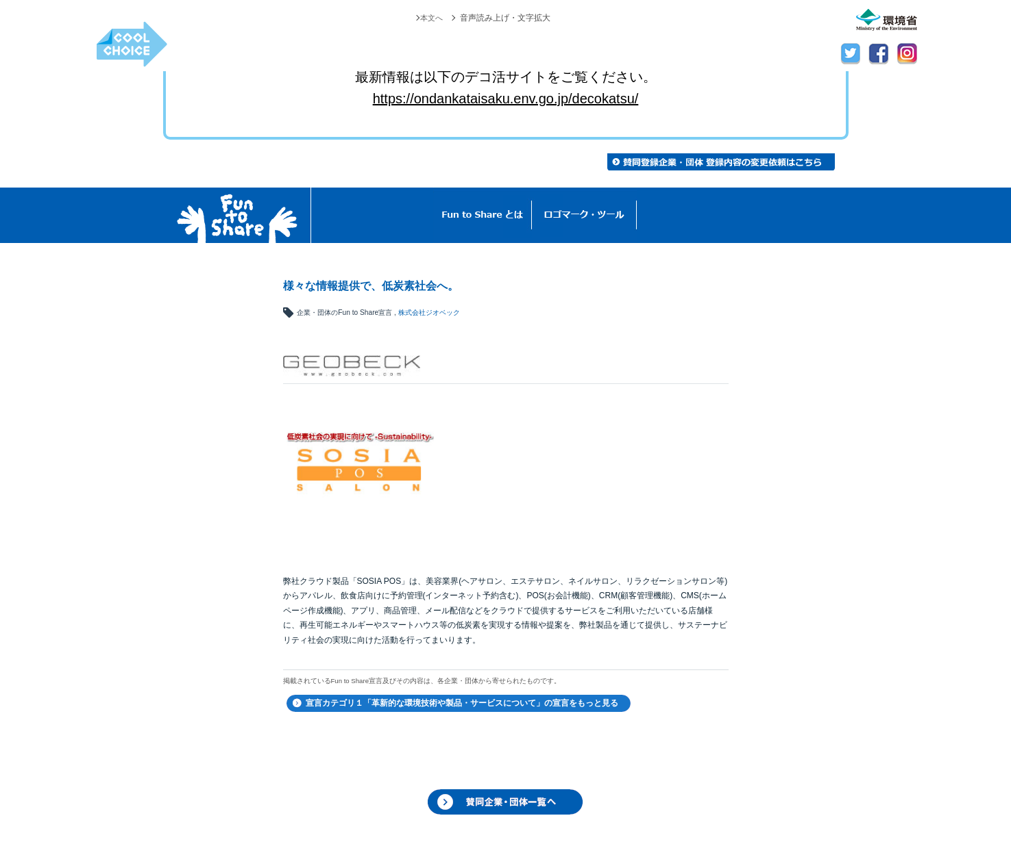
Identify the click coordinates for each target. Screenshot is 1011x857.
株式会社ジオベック (429, 312)
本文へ (430, 18)
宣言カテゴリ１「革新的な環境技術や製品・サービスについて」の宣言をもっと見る (462, 703)
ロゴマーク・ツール (584, 215)
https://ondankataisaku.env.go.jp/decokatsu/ (506, 98)
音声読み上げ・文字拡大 (505, 18)
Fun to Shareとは (482, 215)
